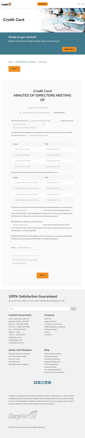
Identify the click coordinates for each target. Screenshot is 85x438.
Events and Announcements (54, 372)
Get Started (42, 4)
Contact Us (48, 335)
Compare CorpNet (50, 329)
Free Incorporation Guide (17, 356)
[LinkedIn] (46, 383)
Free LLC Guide (14, 359)
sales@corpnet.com (15, 340)
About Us (47, 319)
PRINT (14, 69)
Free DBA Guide (14, 362)
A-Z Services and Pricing (53, 324)
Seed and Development (52, 354)
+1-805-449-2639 (19, 329)
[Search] (79, 4)
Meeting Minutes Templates (19, 364)
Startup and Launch (51, 356)
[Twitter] (35, 383)
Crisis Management (51, 364)
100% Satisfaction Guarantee (54, 327)
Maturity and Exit (50, 367)
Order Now (69, 49)
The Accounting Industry (53, 370)
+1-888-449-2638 (23, 327)
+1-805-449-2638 (21, 324)
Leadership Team (50, 321)
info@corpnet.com (15, 337)
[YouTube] (42, 383)
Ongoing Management (52, 362)
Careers (47, 332)
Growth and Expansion (52, 359)
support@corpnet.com (16, 343)
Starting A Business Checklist (19, 354)
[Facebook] (39, 383)
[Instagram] (49, 383)
